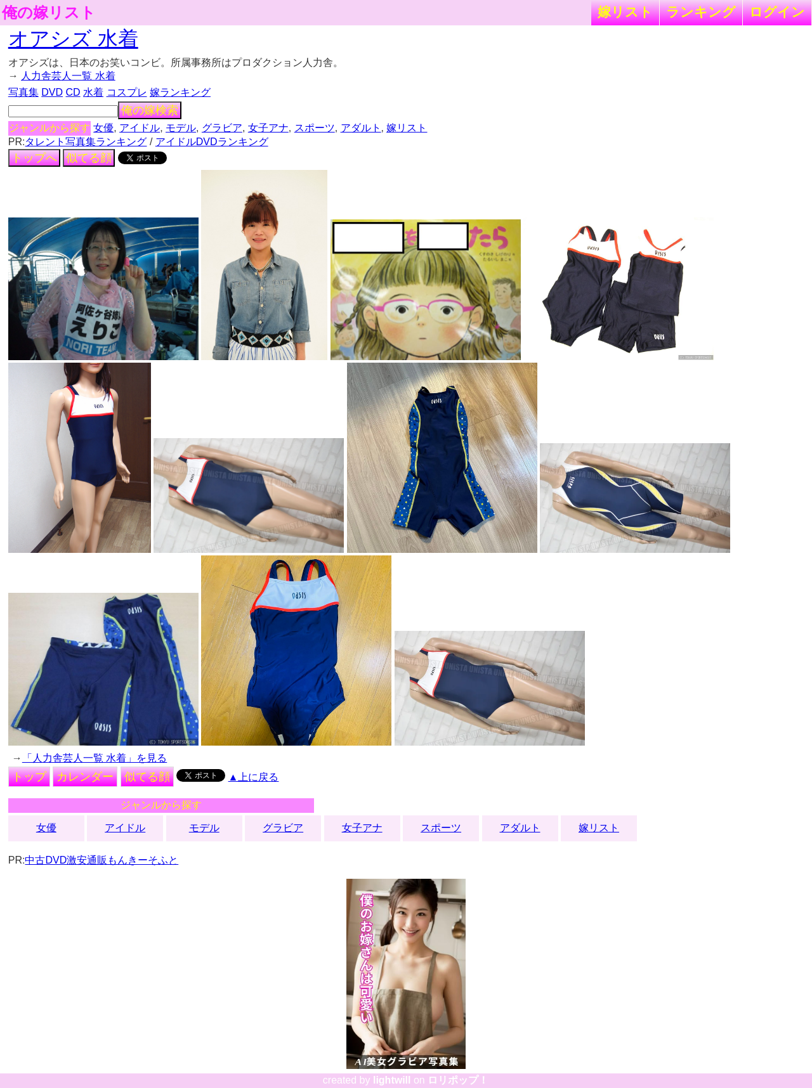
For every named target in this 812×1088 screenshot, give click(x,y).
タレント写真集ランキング (86, 141)
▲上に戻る (253, 777)
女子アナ (268, 127)
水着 (93, 92)
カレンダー (85, 776)
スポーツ (314, 127)
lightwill (392, 1080)
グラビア (222, 127)
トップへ (34, 158)
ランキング (701, 11)
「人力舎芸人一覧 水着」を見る (94, 758)
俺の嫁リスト (49, 12)
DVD (52, 92)
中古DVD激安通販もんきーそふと (101, 860)
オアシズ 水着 (73, 38)
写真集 (23, 92)
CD (72, 92)
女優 (103, 127)
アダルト (361, 127)
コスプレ (127, 92)
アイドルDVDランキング (211, 141)
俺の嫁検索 (149, 110)
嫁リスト (625, 11)
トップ (29, 776)
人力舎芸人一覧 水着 (68, 75)
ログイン (777, 11)
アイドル (139, 127)
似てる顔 (89, 158)
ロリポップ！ (458, 1080)
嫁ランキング (180, 92)
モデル (181, 127)
